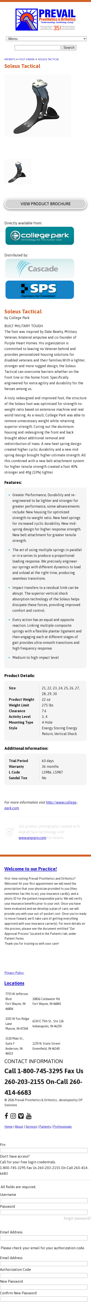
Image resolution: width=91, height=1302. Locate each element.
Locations (14, 983)
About (19, 1126)
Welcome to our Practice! (30, 868)
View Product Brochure (46, 204)
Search (69, 47)
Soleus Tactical (48, 59)
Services (31, 1126)
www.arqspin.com (32, 838)
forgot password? (77, 1218)
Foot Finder (27, 59)
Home (8, 1126)
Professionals (62, 1126)
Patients (9, 59)
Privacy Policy (14, 973)
